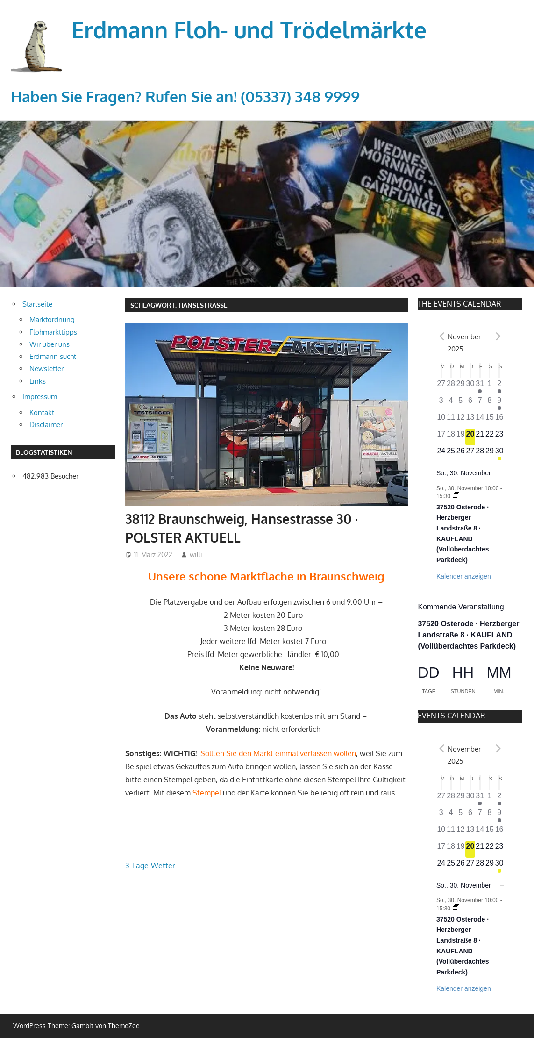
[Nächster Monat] (498, 336)
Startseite (37, 304)
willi (196, 554)
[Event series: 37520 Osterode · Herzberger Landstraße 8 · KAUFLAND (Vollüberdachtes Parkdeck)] (456, 496)
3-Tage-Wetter (150, 865)
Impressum (39, 396)
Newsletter (46, 368)
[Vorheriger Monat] (442, 336)
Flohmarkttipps (53, 332)
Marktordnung (52, 319)
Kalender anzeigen (463, 576)
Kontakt (41, 412)
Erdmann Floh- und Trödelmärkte (249, 29)
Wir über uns (49, 344)
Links (37, 381)
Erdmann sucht (52, 356)
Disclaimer (46, 424)
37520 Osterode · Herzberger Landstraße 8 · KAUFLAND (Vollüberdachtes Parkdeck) (468, 635)
